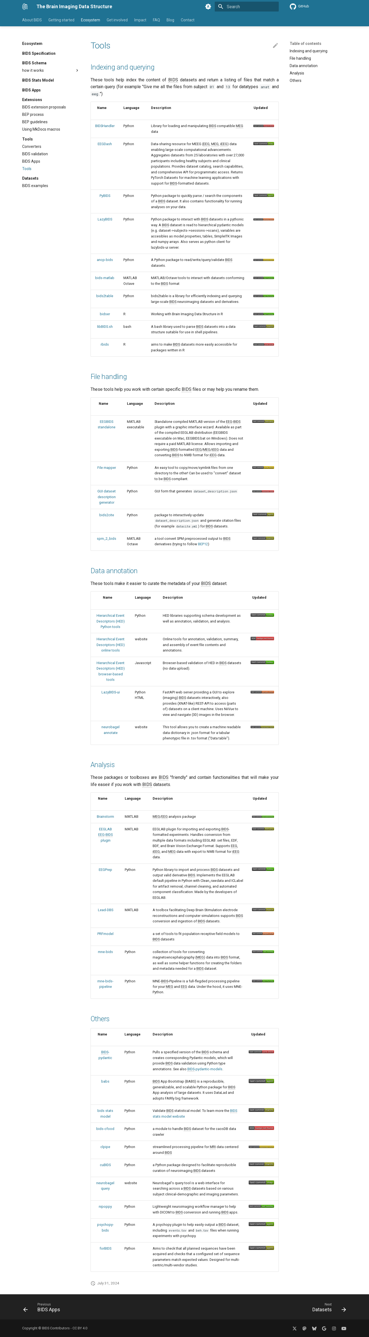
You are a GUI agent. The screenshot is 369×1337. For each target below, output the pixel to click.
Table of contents (305, 43)
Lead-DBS (105, 910)
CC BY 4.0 (79, 1328)
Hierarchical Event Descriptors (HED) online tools (111, 644)
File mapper (106, 468)
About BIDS (32, 20)
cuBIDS (105, 1165)
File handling (109, 377)
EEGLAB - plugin (105, 834)
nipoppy (105, 1206)
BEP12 (203, 544)
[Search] (247, 7)
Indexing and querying (123, 67)
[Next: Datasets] (327, 1308)
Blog (170, 20)
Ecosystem (90, 20)
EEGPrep (105, 870)
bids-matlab (104, 278)
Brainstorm (105, 816)
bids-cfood (105, 1129)
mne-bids (105, 952)
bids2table (104, 296)
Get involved (117, 20)
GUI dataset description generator (106, 496)
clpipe (105, 1147)
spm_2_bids (106, 538)
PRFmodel (105, 934)
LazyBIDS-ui (110, 692)
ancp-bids (105, 260)
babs (105, 1081)
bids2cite (106, 515)
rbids (105, 344)
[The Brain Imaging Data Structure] (25, 6)
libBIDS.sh (105, 327)
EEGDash (105, 144)
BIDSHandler (105, 126)
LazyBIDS (105, 219)
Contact (187, 20)
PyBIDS (105, 196)
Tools (101, 45)
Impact (140, 20)
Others (100, 1019)
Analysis (103, 765)
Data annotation (114, 571)
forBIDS (105, 1248)
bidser (105, 314)
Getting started (61, 20)
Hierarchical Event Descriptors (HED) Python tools (111, 621)
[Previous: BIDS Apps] (43, 1308)
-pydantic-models (204, 1069)
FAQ (156, 20)
